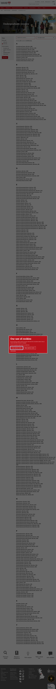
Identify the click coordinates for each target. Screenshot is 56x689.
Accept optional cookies (16, 347)
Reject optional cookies (30, 347)
